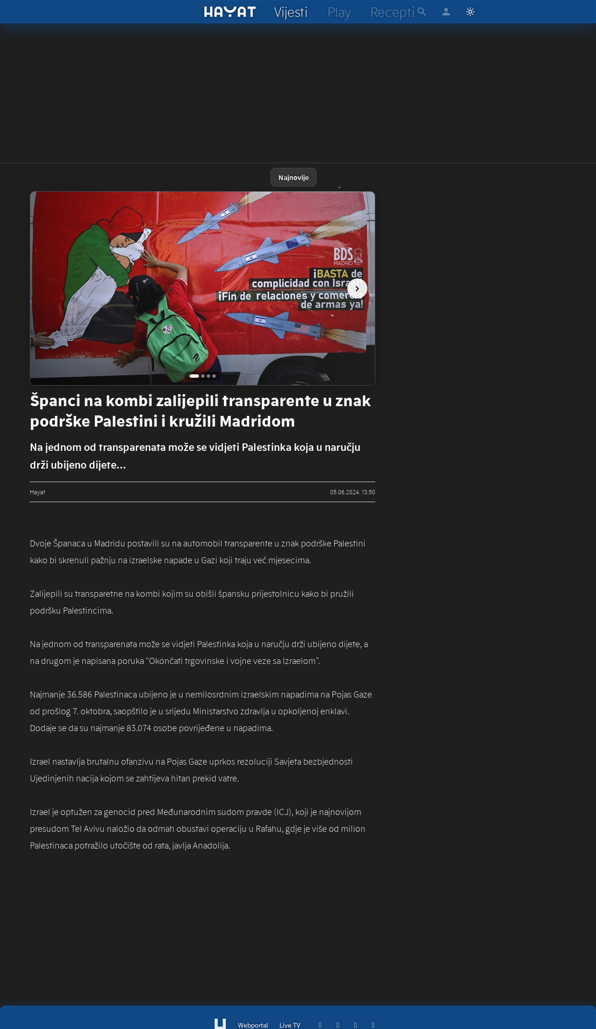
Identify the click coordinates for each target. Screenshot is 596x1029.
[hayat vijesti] (290, 11)
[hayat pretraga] (421, 11)
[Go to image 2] (202, 376)
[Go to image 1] (194, 376)
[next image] (357, 288)
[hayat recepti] (392, 11)
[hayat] (230, 11)
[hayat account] (446, 11)
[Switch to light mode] (470, 12)
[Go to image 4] (214, 376)
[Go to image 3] (208, 376)
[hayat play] (338, 11)
